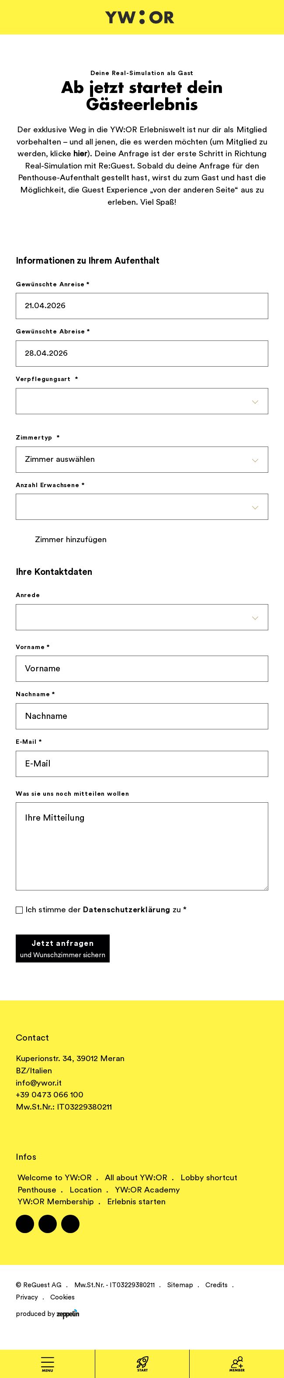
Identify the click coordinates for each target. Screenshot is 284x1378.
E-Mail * (29, 742)
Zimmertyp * (38, 437)
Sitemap (180, 1285)
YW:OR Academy (147, 1190)
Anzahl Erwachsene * (50, 485)
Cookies (62, 1297)
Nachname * (35, 694)
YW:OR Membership (55, 1202)
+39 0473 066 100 (49, 1095)
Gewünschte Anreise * (53, 284)
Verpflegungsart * (47, 379)
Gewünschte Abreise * (53, 331)
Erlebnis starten (136, 1202)
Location (85, 1190)
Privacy (27, 1297)
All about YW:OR (136, 1178)
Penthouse (36, 1190)
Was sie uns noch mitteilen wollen (72, 793)
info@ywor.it (39, 1083)
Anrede (28, 595)
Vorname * (33, 647)
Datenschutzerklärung (126, 910)
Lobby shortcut (208, 1178)
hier (80, 154)
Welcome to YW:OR (54, 1178)
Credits (216, 1285)
